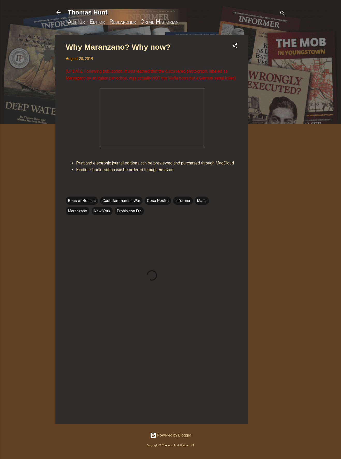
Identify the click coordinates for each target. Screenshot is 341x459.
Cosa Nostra (158, 200)
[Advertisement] (269, 112)
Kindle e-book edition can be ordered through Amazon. (125, 169)
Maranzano (77, 211)
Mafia (201, 200)
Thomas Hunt (87, 12)
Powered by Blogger (170, 435)
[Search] (282, 14)
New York (102, 211)
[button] (235, 47)
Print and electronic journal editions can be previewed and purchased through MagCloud (155, 163)
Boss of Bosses (82, 200)
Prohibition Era (129, 211)
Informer (182, 200)
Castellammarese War (121, 200)
